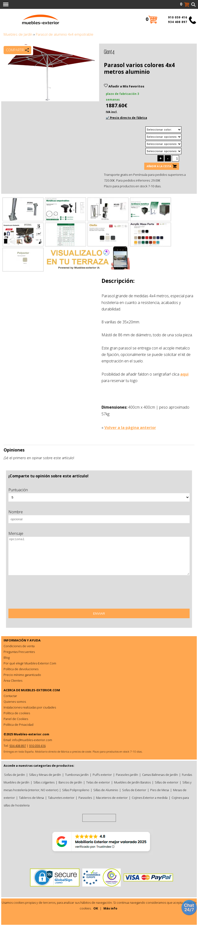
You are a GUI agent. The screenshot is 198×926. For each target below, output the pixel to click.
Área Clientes (13, 680)
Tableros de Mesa (31, 797)
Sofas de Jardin (14, 774)
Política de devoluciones (21, 669)
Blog (7, 657)
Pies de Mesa (159, 790)
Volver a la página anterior (130, 427)
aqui (184, 374)
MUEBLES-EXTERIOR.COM (40, 690)
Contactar (10, 696)
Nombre (15, 511)
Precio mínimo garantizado (22, 675)
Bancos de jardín (70, 782)
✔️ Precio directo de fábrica (126, 118)
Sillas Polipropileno (75, 790)
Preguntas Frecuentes (19, 652)
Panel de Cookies (16, 719)
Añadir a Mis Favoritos (124, 86)
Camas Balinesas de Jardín (160, 774)
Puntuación (18, 489)
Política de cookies (17, 713)
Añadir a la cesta (159, 166)
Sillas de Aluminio (105, 790)
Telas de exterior (98, 782)
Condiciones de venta (19, 646)
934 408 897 (177, 22)
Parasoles (85, 797)
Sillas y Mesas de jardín (45, 774)
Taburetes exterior (61, 797)
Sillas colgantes (43, 782)
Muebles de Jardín (18, 34)
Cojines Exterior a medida (150, 797)
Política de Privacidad (18, 724)
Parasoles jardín (127, 774)
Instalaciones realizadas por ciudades (30, 707)
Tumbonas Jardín (77, 774)
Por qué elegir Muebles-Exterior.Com (30, 663)
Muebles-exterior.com (31, 734)
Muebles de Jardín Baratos (132, 782)
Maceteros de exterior (112, 797)
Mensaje (15, 533)
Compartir (15, 50)
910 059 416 (177, 17)
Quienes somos (15, 701)
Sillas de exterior (166, 782)
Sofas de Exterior (134, 790)
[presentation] (44, 593)
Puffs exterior (102, 774)
